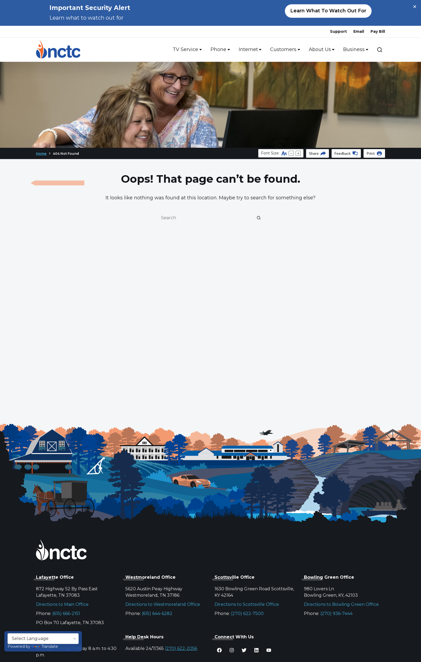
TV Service (186, 49)
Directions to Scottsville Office (247, 604)
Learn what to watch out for (328, 11)
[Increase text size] (298, 153)
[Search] (379, 49)
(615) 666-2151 (66, 613)
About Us (321, 49)
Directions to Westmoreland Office (162, 604)
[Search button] (258, 217)
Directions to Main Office (62, 604)
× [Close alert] (414, 7)
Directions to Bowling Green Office (341, 604)
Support (338, 31)
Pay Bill (378, 31)
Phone (219, 49)
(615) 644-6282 (157, 613)
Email (358, 31)
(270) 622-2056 (181, 648)
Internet (249, 49)
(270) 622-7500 (247, 613)
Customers (284, 49)
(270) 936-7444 (336, 613)
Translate (44, 646)
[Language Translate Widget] (43, 638)
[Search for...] (205, 217)
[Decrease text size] (291, 153)
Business (354, 49)
